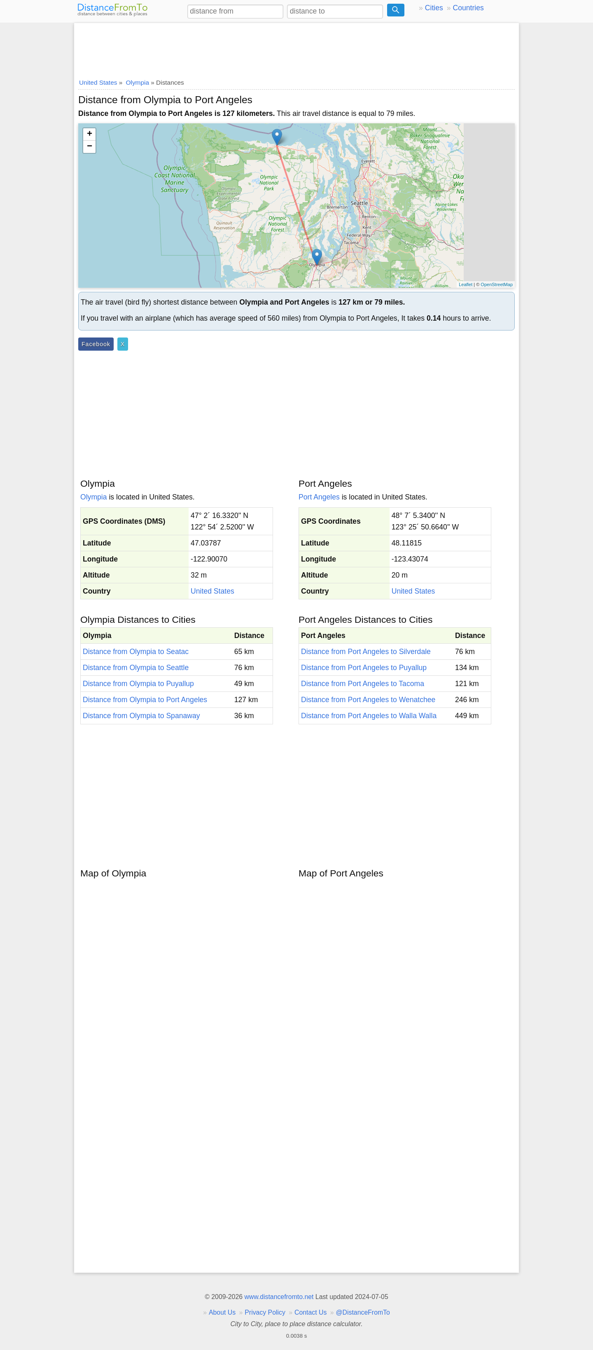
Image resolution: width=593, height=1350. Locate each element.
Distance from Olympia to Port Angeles (145, 700)
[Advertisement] (296, 48)
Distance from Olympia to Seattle (136, 667)
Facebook (96, 344)
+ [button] (89, 134)
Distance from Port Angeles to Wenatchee (368, 700)
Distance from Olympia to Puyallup (138, 684)
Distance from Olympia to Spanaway (141, 716)
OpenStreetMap (497, 284)
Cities (434, 8)
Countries (468, 8)
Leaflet (465, 284)
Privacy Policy (265, 1312)
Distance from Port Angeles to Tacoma (362, 684)
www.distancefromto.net (278, 1296)
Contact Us (310, 1312)
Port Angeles (319, 497)
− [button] (89, 147)
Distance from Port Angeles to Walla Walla (369, 716)
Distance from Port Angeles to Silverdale (366, 651)
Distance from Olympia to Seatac (136, 651)
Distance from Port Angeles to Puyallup (364, 667)
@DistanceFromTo (363, 1312)
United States (212, 591)
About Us (222, 1312)
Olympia (93, 497)
